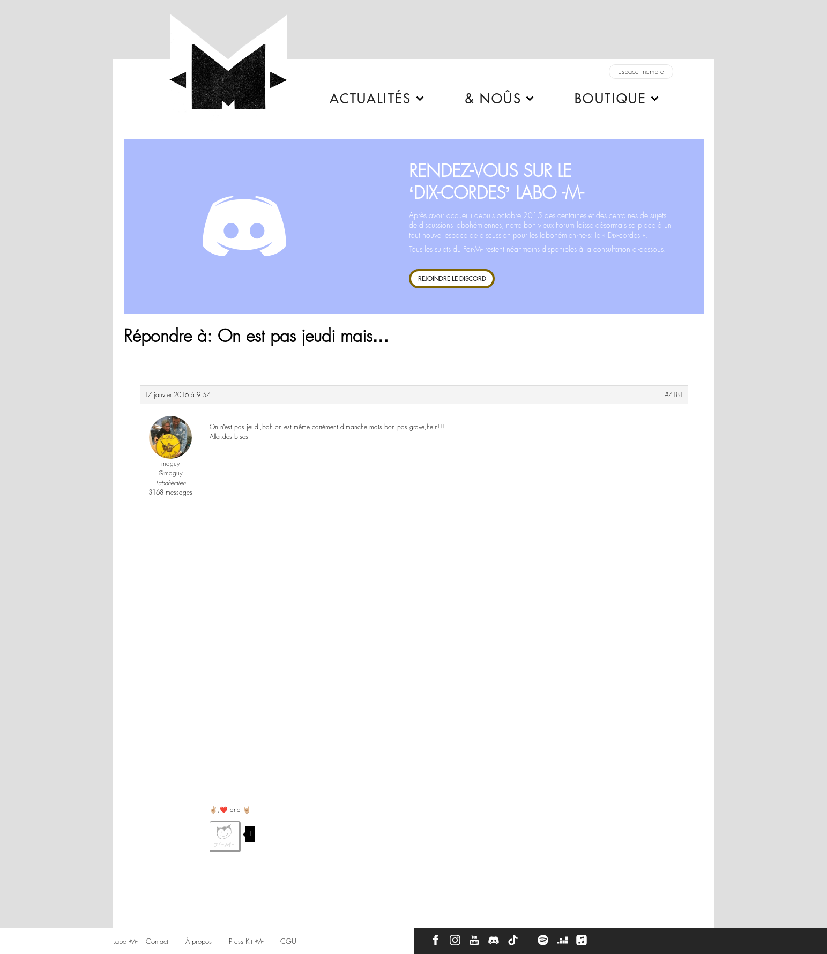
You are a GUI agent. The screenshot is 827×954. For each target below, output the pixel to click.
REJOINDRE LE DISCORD (452, 278)
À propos (198, 941)
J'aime (225, 836)
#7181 (674, 395)
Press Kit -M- (246, 941)
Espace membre (641, 71)
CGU (288, 941)
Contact (157, 941)
